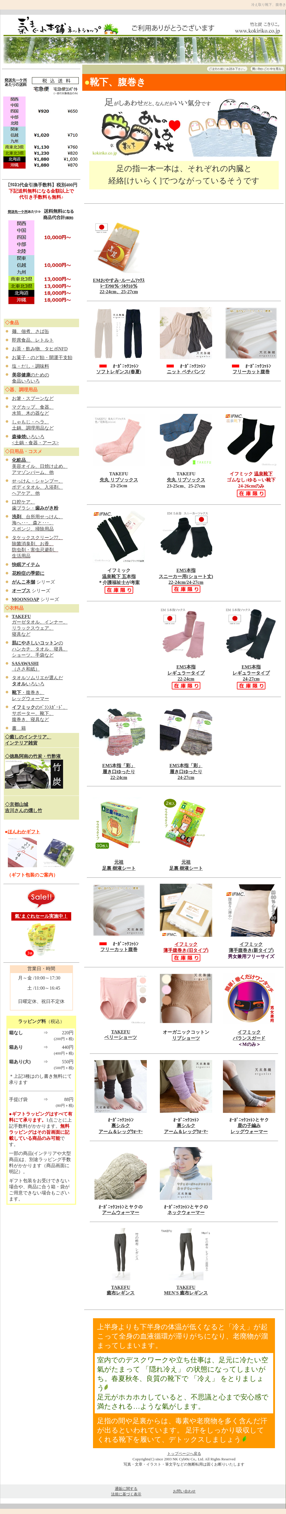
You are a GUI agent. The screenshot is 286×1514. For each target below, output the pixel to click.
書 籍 (19, 728)
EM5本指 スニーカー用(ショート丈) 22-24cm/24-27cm (186, 580)
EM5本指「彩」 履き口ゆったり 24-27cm (186, 771)
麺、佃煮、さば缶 (30, 331)
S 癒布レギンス (192, 1292)
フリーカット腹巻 (251, 371)
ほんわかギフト (24, 831)
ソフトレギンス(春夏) (118, 371)
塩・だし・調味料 (30, 366)
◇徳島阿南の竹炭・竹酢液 (33, 756)
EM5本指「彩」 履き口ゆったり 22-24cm (118, 771)
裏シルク (120, 1125)
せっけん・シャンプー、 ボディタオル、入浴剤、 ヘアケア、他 (37, 487)
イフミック (249, 1032)
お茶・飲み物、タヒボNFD (40, 348)
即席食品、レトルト (33, 340)
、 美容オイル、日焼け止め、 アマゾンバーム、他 (40, 466)
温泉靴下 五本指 (119, 576)
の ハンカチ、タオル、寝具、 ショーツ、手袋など (40, 649)
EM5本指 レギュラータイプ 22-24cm (186, 672)
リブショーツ (186, 1038)
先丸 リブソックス (119, 479)
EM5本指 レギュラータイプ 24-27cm (251, 672)
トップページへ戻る (184, 1453)
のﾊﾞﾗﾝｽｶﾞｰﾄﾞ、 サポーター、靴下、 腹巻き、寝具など (40, 713)
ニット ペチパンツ (186, 371)
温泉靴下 (263, 473)
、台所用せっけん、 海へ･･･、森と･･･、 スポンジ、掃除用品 (37, 522)
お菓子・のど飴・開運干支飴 (42, 357)
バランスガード (249, 1038)
